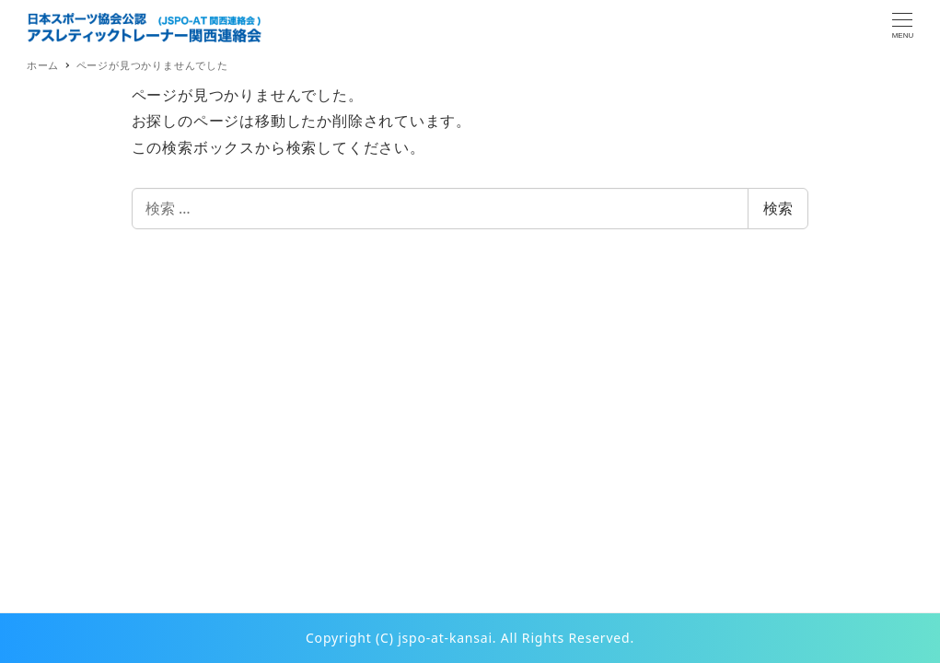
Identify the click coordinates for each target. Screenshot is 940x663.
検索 (778, 208)
